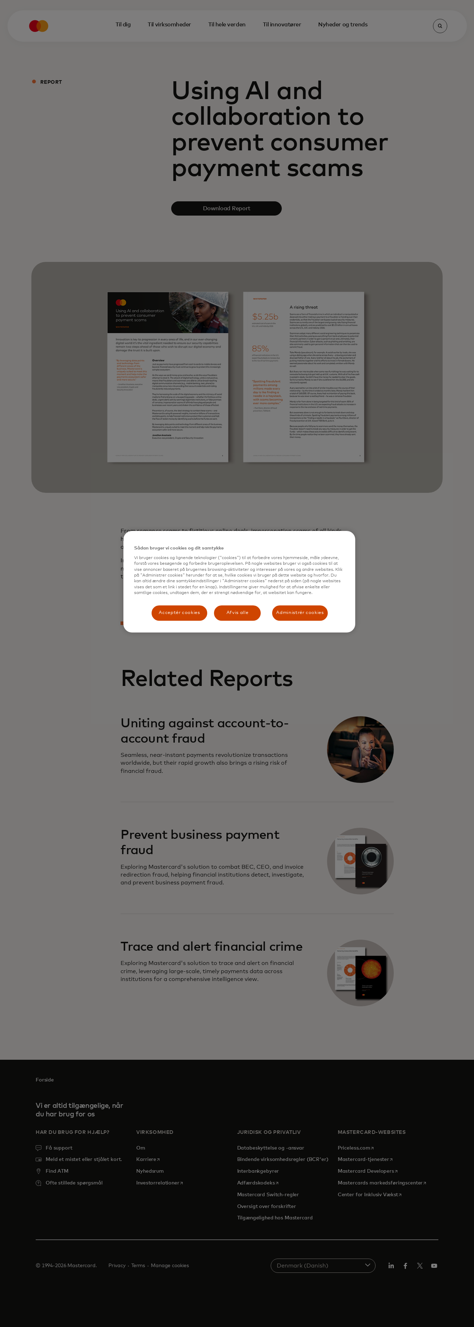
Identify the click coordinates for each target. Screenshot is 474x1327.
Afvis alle (237, 612)
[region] (239, 581)
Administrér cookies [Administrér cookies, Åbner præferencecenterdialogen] (299, 612)
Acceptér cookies (179, 612)
